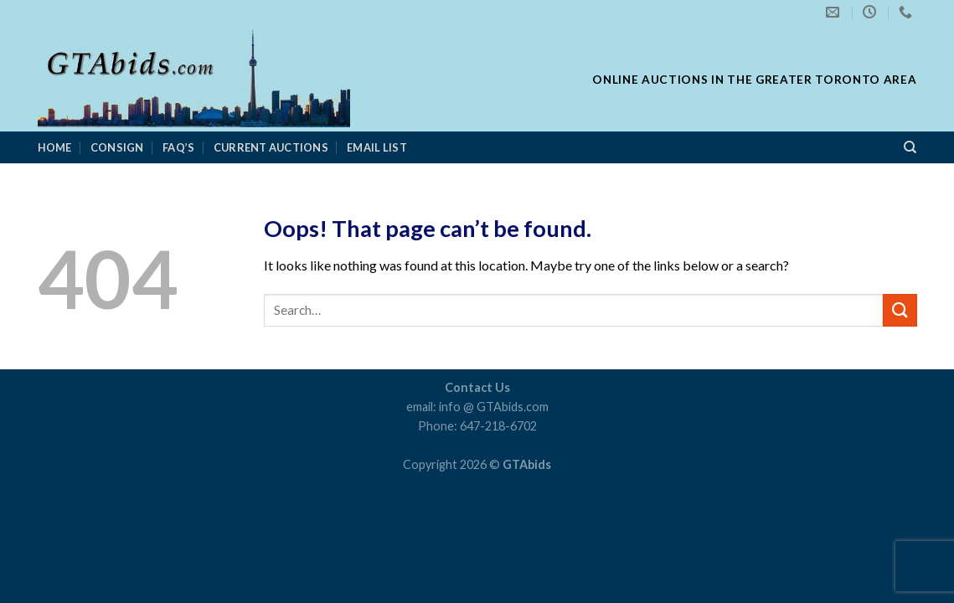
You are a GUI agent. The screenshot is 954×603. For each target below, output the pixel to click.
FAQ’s (178, 147)
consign (117, 147)
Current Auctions (271, 147)
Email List (377, 147)
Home (55, 147)
